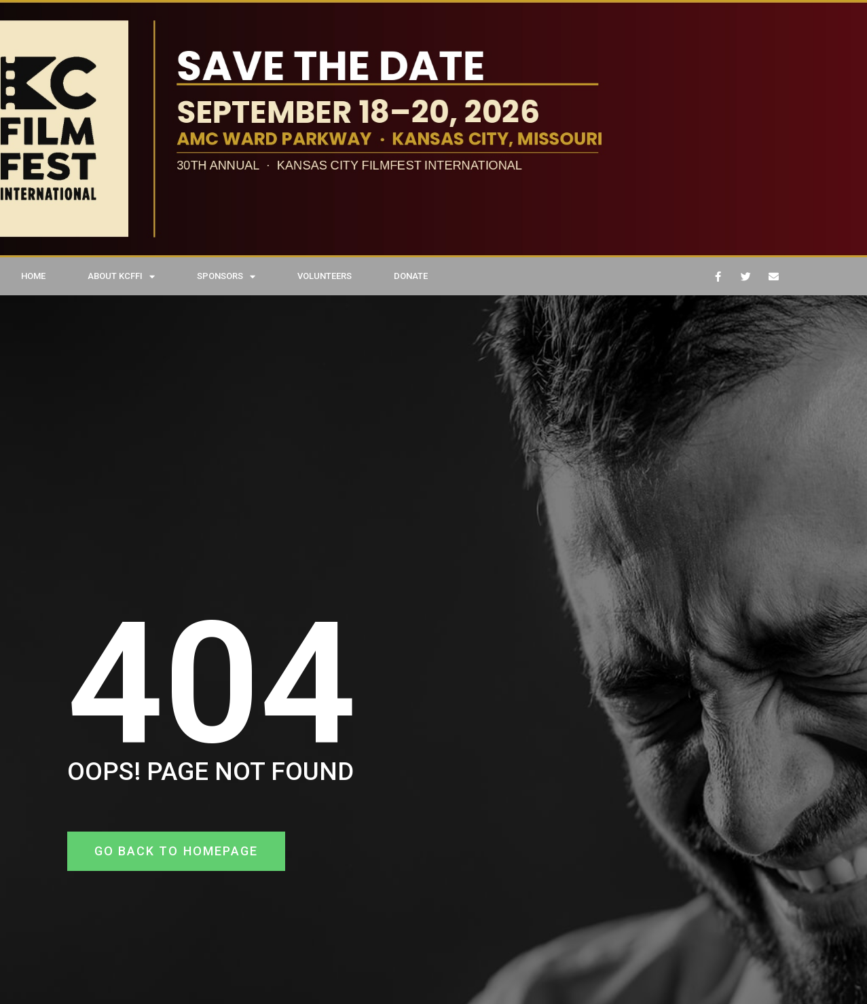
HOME (33, 276)
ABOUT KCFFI (121, 276)
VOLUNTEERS (324, 276)
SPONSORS (226, 276)
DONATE (411, 276)
